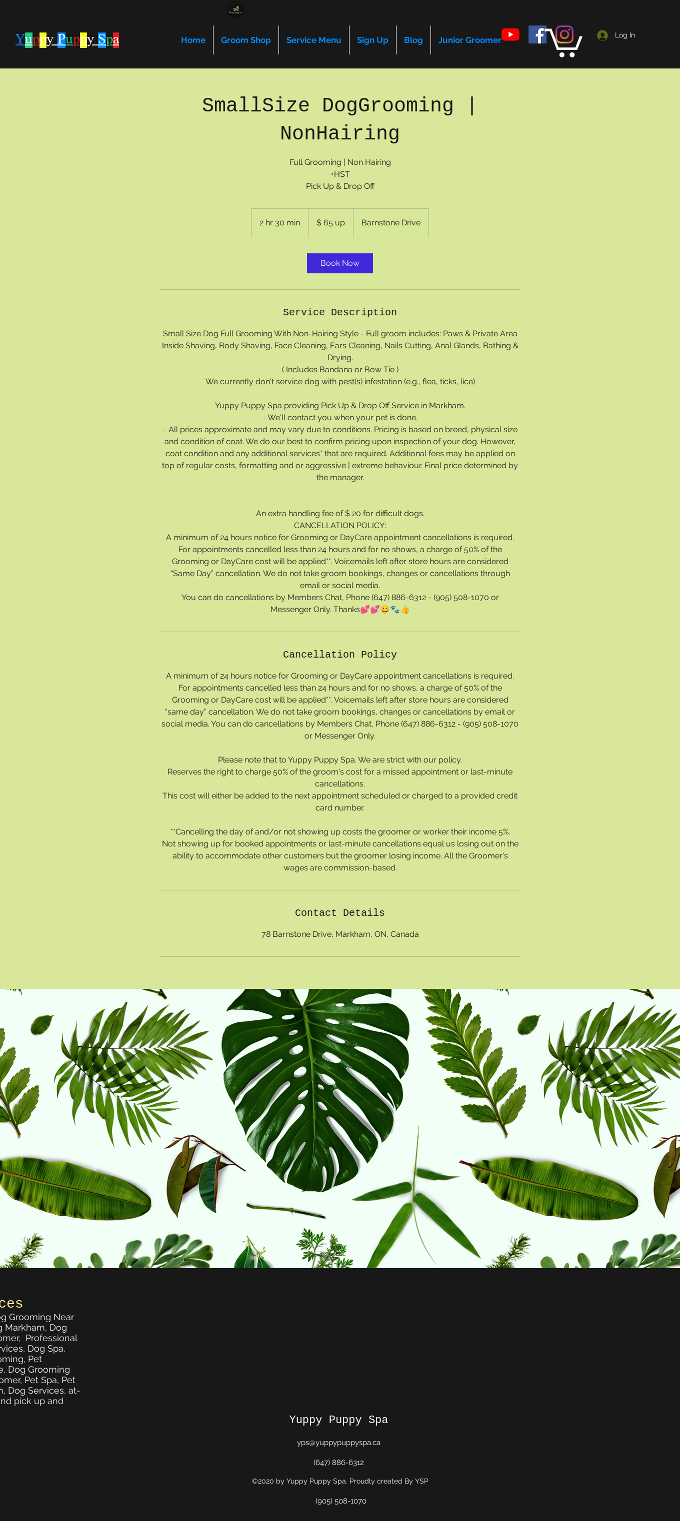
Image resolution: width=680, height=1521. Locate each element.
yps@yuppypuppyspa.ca (338, 1442)
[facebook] (537, 34)
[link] (340, 263)
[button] (563, 41)
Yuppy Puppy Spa (338, 1420)
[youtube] (511, 34)
